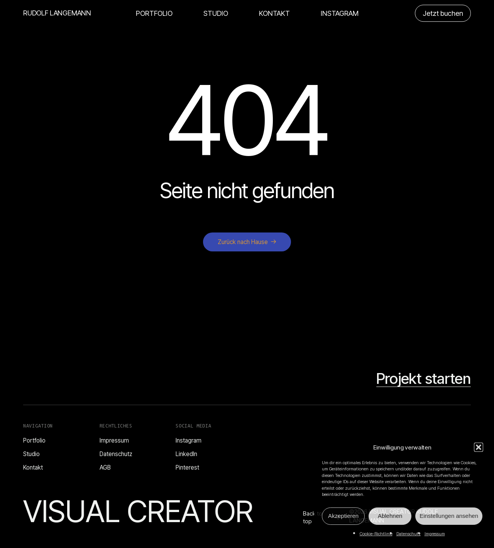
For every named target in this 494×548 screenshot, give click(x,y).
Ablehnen (390, 515)
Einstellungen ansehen (449, 515)
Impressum (435, 533)
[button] (478, 447)
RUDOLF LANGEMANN (57, 13)
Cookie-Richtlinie (376, 533)
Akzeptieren (343, 515)
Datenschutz (408, 533)
